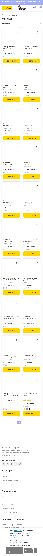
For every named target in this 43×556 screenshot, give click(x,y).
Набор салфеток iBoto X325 (10, 47)
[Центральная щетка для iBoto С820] (11, 299)
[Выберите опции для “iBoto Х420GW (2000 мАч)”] (31, 413)
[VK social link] (7, 464)
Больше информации (12, 551)
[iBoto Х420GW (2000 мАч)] (31, 383)
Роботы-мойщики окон (11, 480)
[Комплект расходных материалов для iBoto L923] (11, 191)
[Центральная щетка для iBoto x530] (31, 268)
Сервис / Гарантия (9, 512)
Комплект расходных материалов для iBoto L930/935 (9, 165)
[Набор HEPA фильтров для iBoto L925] (11, 342)
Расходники (7, 51)
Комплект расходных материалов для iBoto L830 (30, 203)
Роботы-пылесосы (9, 476)
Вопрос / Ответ (8, 509)
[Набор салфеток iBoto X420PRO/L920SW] (11, 75)
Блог (3, 497)
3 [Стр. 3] (23, 422)
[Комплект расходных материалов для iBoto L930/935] (11, 152)
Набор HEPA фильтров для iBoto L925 (10, 351)
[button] (11, 61)
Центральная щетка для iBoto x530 (31, 279)
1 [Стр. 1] (15, 422)
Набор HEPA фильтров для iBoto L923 (10, 395)
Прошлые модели (30, 398)
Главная (5, 15)
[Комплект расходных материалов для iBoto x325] (31, 114)
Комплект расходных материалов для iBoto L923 (9, 203)
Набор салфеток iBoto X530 (30, 47)
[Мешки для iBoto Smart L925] (31, 229)
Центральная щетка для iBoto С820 (11, 303)
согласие (18, 531)
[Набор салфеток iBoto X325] (11, 36)
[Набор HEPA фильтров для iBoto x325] (31, 345)
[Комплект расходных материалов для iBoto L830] (31, 191)
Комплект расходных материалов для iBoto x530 (9, 126)
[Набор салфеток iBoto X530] (31, 36)
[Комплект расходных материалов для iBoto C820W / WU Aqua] (11, 229)
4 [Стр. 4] (27, 422)
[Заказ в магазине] (39, 23)
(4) (33, 400)
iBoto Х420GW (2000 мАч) (31, 394)
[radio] (24, 409)
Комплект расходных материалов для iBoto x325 (30, 126)
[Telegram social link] (11, 464)
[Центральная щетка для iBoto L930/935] (11, 268)
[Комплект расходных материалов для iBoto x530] (11, 114)
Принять (28, 551)
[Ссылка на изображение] (8, 442)
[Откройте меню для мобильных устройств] (7, 8)
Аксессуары (7, 484)
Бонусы (5, 501)
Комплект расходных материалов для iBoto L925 (30, 165)
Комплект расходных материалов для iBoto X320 (30, 88)
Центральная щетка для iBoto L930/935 (11, 279)
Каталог (14, 15)
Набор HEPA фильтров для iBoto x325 (31, 357)
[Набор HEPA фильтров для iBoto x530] (31, 306)
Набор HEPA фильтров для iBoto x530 (31, 318)
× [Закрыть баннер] (35, 551)
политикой (14, 535)
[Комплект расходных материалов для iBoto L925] (31, 152)
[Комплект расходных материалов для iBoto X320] (31, 75)
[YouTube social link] (3, 464)
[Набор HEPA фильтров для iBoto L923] (11, 383)
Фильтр (7, 23)
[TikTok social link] (20, 464)
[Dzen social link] (16, 464)
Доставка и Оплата (9, 505)
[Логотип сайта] (21, 8)
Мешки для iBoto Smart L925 (30, 240)
